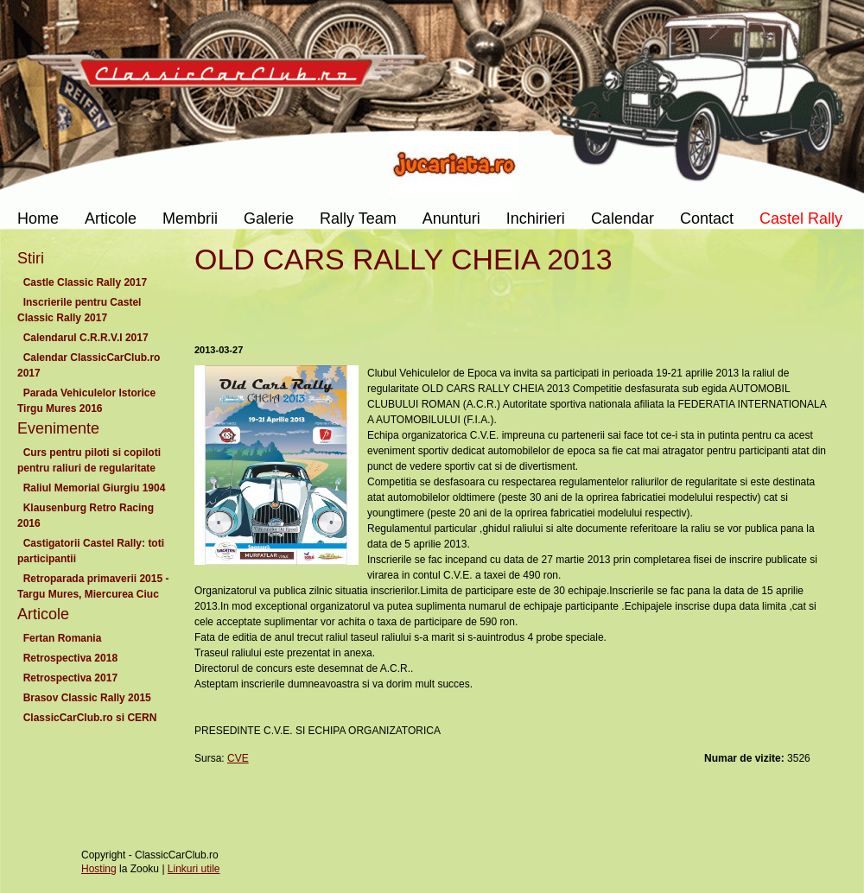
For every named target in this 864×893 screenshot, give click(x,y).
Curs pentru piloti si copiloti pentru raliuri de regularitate (89, 460)
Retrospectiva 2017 (70, 678)
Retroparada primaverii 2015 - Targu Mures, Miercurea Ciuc (92, 586)
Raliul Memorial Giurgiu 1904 (94, 488)
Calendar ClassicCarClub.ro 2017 (88, 365)
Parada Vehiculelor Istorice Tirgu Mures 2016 (86, 401)
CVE (238, 758)
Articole (111, 218)
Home (38, 218)
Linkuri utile (194, 869)
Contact (707, 218)
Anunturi (451, 218)
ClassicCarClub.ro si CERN (89, 718)
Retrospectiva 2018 (70, 658)
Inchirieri (535, 218)
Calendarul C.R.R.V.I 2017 (85, 338)
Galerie (269, 218)
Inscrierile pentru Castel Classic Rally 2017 (79, 310)
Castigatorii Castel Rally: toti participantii (90, 551)
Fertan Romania (62, 638)
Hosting (99, 869)
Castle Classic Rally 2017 (85, 282)
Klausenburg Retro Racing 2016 (85, 515)
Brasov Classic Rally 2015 (86, 698)
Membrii (190, 218)
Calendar (622, 218)
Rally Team (358, 218)
